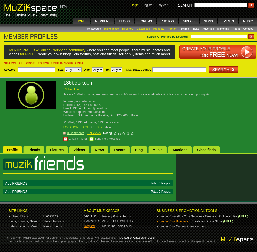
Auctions (179, 150)
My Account (94, 28)
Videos (79, 150)
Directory (127, 28)
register (148, 5)
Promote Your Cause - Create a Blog (181, 226)
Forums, (23, 221)
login (135, 5)
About (236, 28)
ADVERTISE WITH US (117, 221)
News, (47, 226)
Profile (12, 150)
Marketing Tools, (113, 226)
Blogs (24, 216)
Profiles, (14, 216)
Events (119, 150)
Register (89, 226)
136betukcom (72, 89)
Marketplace (111, 28)
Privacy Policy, (112, 216)
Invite (195, 28)
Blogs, (13, 221)
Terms (127, 216)
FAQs (128, 226)
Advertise (208, 28)
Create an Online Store (206, 221)
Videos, (14, 226)
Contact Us (91, 221)
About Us (90, 216)
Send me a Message (107, 138)
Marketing (223, 28)
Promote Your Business (172, 221)
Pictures (57, 150)
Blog (139, 150)
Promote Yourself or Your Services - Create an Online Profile (197, 216)
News (99, 150)
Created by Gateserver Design (137, 237)
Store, (47, 221)
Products (158, 28)
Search (185, 28)
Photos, (24, 226)
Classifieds (143, 28)
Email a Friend (78, 138)
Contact (248, 28)
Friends (34, 150)
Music (158, 150)
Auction (172, 28)
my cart (163, 5)
